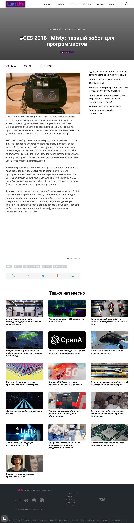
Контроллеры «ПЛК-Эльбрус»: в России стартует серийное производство (105, 110)
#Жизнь (61, 4)
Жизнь (68, 497)
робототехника (32, 267)
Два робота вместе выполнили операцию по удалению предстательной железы (64, 445)
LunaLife (19, 490)
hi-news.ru (75, 258)
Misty (18, 267)
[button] (4, 518)
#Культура (87, 4)
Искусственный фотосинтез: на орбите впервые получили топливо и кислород (24, 353)
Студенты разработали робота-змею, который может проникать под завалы (108, 413)
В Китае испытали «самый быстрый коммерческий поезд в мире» (109, 383)
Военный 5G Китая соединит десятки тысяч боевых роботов (65, 383)
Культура (70, 503)
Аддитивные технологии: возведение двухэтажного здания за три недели (24, 321)
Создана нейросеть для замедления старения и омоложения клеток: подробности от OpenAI (107, 98)
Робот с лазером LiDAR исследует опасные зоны (66, 320)
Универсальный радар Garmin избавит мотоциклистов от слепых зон (109, 321)
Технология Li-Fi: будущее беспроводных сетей (19, 444)
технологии (67, 52)
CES (9, 267)
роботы (47, 267)
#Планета (99, 4)
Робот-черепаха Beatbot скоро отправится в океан (107, 351)
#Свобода (73, 4)
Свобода (70, 500)
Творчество (71, 494)
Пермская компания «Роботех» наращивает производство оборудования (64, 413)
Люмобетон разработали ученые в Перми (24, 412)
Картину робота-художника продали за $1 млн (20, 475)
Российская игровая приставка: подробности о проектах (107, 444)
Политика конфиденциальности (28, 509)
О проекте (112, 4)
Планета (69, 506)
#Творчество (47, 4)
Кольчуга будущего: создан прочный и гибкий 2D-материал (22, 383)
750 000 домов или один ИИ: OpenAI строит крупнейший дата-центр (66, 351)
